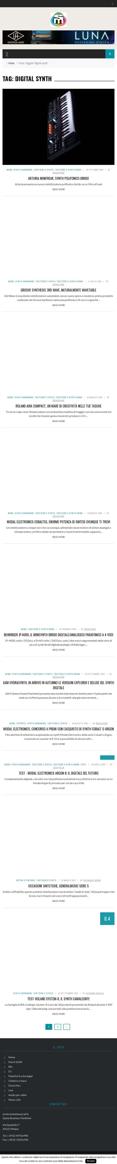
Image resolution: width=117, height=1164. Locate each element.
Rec (10, 1066)
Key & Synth (15, 1061)
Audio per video (17, 1094)
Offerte (21, 723)
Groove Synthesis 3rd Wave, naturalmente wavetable (58, 290)
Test (83, 764)
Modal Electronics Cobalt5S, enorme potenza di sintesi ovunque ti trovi (58, 521)
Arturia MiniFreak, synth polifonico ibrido (58, 178)
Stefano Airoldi (95, 993)
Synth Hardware (23, 169)
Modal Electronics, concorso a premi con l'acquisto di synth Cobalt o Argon (58, 728)
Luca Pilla (58, 767)
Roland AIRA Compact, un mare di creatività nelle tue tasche (58, 405)
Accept (91, 1160)
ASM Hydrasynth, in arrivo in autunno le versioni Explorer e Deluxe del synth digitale (58, 685)
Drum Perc (14, 1085)
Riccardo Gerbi (92, 880)
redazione (58, 172)
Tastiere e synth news (68, 169)
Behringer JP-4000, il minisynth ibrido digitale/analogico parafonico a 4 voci (58, 634)
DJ (10, 1071)
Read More (58, 189)
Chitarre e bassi (17, 1080)
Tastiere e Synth (44, 169)
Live (10, 1090)
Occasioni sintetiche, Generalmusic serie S (58, 885)
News (9, 169)
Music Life (14, 1099)
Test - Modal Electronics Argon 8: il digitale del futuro (58, 773)
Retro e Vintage (25, 880)
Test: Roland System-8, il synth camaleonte (58, 998)
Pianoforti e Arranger (20, 1076)
